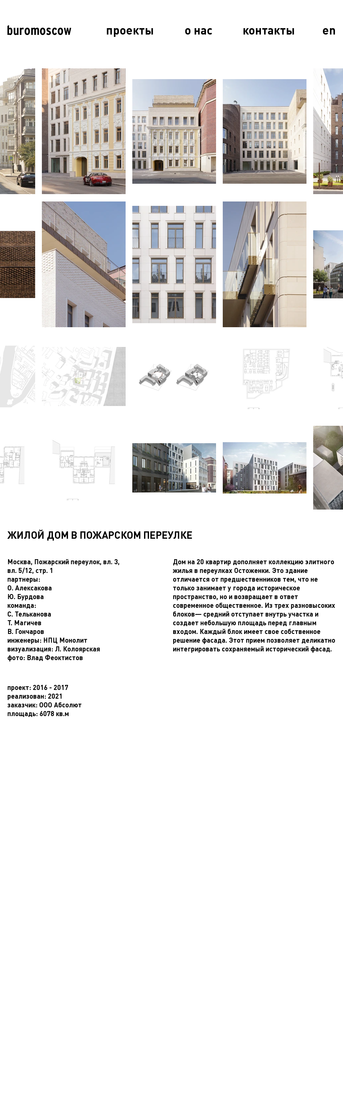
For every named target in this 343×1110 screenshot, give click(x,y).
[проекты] (130, 30)
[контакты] (269, 30)
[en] (329, 30)
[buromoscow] (39, 30)
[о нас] (198, 30)
